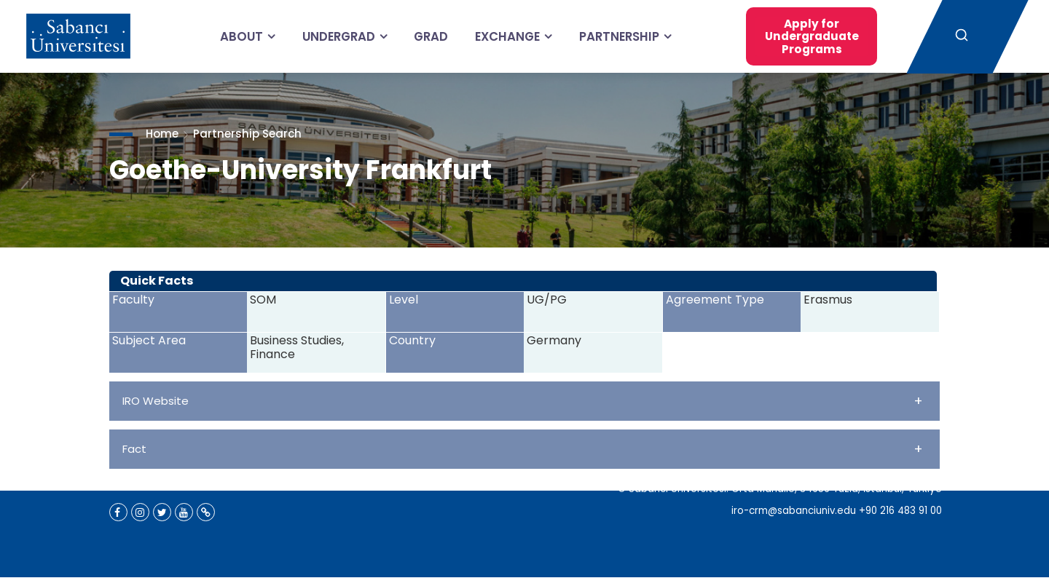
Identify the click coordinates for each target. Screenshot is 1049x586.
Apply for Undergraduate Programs (799, 36)
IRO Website (522, 401)
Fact (522, 449)
